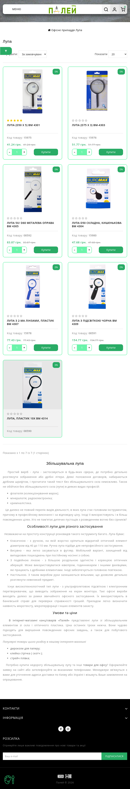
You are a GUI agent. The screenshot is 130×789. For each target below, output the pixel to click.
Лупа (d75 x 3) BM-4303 (88, 125)
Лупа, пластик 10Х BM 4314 (27, 418)
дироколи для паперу (25, 648)
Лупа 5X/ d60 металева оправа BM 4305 (30, 224)
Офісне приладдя (63, 30)
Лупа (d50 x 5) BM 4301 (23, 125)
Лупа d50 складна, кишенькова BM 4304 (97, 224)
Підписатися (114, 756)
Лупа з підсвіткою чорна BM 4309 (94, 322)
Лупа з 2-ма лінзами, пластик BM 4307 (30, 322)
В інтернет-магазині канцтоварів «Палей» (38, 620)
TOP (9, 779)
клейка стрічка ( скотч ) (26, 653)
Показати (101, 54)
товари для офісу (95, 665)
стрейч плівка (19, 658)
